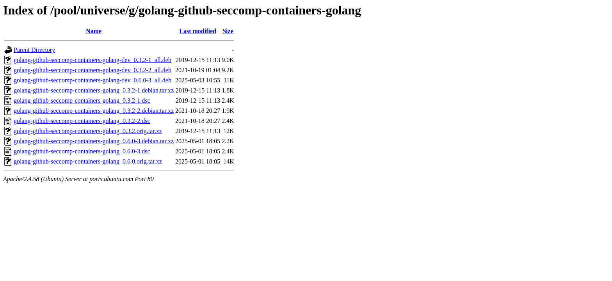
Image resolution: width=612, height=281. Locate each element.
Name (93, 31)
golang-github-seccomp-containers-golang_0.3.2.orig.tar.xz (88, 131)
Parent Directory (34, 49)
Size (227, 31)
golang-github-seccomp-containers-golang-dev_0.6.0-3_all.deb (92, 80)
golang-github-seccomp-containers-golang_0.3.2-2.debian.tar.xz (94, 110)
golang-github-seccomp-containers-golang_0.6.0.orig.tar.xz (88, 161)
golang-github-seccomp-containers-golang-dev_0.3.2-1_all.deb (92, 60)
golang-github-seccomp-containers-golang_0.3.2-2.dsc (82, 120)
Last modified (197, 31)
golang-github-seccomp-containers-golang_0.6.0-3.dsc (82, 151)
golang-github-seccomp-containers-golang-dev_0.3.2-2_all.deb (92, 70)
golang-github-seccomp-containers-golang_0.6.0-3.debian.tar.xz (94, 141)
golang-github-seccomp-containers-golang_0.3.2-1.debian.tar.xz (94, 90)
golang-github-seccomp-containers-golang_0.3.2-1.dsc (82, 100)
